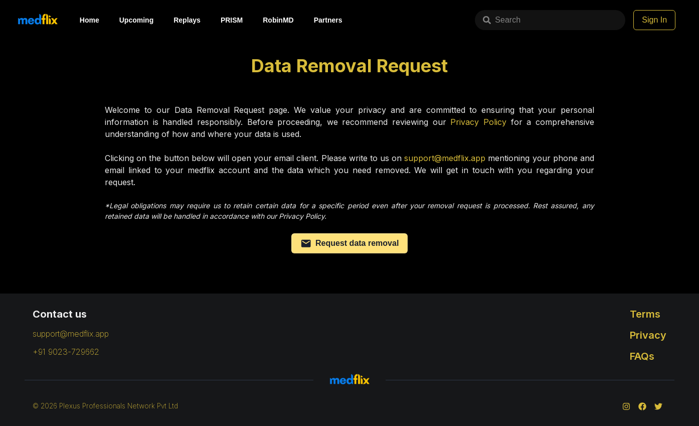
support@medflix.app (444, 158)
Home (89, 20)
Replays (187, 20)
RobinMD (278, 20)
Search (501, 20)
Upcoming (136, 20)
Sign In (654, 20)
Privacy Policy (478, 122)
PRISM (232, 20)
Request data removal (349, 243)
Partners (328, 20)
